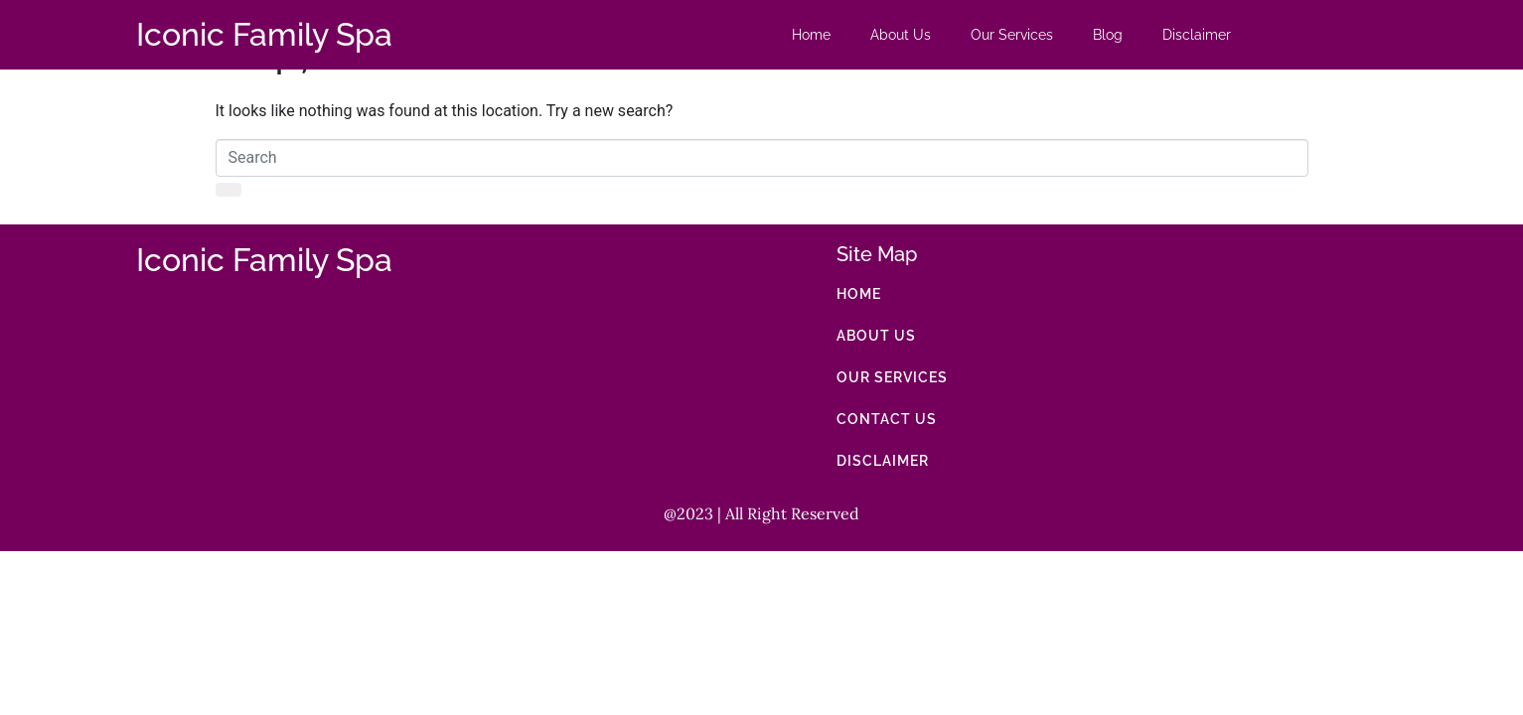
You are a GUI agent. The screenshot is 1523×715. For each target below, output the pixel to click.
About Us (900, 35)
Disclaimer (1196, 35)
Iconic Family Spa (264, 34)
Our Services (1012, 35)
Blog (1108, 35)
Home (811, 35)
